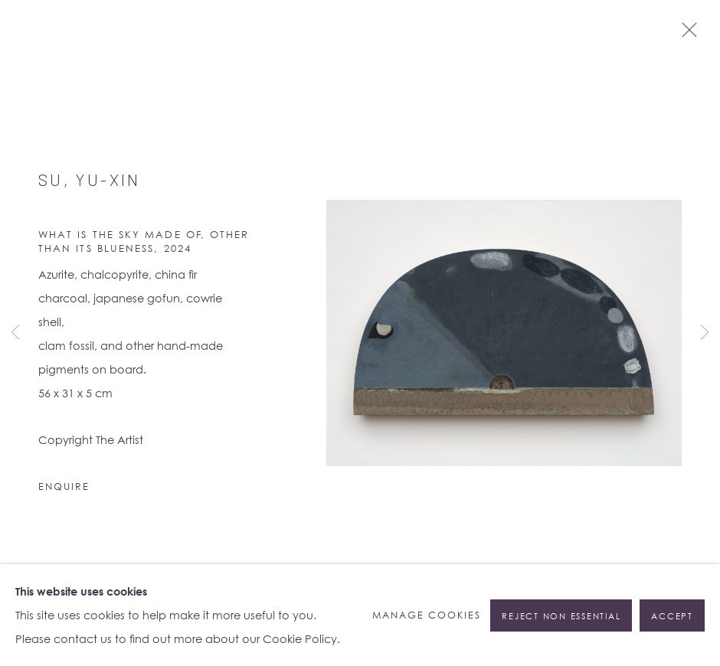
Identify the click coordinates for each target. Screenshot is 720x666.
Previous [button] (15, 333)
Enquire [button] (64, 486)
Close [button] (685, 34)
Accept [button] (672, 616)
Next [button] (704, 333)
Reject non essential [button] (561, 616)
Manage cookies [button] (426, 615)
